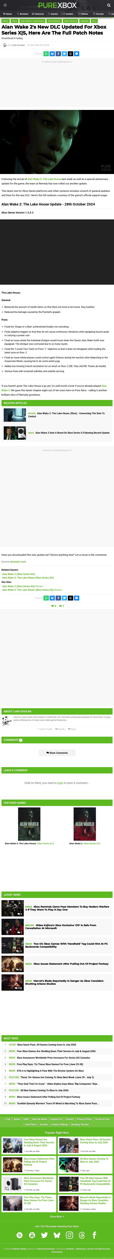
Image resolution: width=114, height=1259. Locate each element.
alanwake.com (17, 561)
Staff (26, 1119)
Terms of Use (102, 1119)
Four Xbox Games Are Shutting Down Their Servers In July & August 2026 (52, 1051)
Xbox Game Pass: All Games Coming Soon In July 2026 (42, 1044)
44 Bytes (70, 1249)
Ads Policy (31, 1124)
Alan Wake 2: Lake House (32, 21)
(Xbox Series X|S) (18, 574)
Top (8, 1119)
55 (19, 969)
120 (18, 988)
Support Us (56, 1119)
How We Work (39, 1119)
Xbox (14, 21)
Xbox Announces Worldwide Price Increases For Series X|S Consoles (49, 1057)
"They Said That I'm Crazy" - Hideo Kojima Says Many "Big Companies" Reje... (54, 1083)
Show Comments (57, 753)
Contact (69, 1119)
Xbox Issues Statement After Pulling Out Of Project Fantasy (44, 1097)
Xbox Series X (54, 21)
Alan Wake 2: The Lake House (44, 179)
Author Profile (44, 729)
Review (22, 586)
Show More (57, 1216)
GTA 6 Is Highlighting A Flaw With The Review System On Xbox (46, 1070)
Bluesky (60, 729)
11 (19, 951)
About (17, 1119)
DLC (94, 21)
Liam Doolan (18, 45)
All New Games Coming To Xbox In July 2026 (38, 1090)
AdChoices (81, 1249)
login (60, 783)
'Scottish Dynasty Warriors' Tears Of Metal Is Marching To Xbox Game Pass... (54, 1103)
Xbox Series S (70, 21)
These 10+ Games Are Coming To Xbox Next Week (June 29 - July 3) (51, 1077)
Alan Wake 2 (84, 843)
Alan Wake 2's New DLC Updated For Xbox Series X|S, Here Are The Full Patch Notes (53, 30)
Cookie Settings (59, 1124)
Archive (44, 1124)
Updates (84, 21)
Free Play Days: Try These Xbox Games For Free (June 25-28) (46, 1064)
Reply (72, 729)
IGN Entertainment (46, 1249)
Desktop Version (80, 1124)
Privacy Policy (84, 1119)
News (5, 21)
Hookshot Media (19, 1249)
